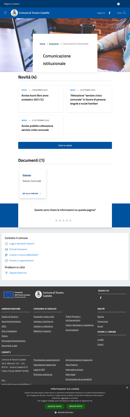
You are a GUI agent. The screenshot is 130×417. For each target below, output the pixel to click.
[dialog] (65, 401)
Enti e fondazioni (9, 331)
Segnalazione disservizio (45, 364)
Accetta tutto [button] (54, 406)
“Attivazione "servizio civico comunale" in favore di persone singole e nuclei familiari (88, 99)
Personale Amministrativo (13, 340)
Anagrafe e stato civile (44, 316)
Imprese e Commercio (43, 321)
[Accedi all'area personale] (118, 4)
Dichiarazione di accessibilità (79, 379)
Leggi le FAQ (39, 369)
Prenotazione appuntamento (47, 359)
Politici (5, 336)
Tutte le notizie (65, 145)
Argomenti (54, 43)
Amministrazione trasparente (79, 359)
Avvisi (24, 89)
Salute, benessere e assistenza (80, 325)
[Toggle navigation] (5, 12)
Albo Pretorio (72, 364)
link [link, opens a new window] (90, 401)
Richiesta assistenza (43, 374)
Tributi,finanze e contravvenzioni (73, 318)
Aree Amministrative (11, 321)
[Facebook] (108, 13)
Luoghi (101, 339)
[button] (65, 412)
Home (42, 43)
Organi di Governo (10, 316)
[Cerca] (124, 13)
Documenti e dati (9, 345)
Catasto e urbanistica (43, 326)
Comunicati (103, 321)
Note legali (70, 374)
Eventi (100, 344)
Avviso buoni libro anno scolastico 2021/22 (35, 97)
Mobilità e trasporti (42, 331)
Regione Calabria (11, 3)
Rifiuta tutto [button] (75, 406)
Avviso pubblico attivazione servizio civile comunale (37, 128)
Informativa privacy (74, 369)
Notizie (101, 316)
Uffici (4, 326)
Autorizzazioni (72, 329)
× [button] (127, 388)
